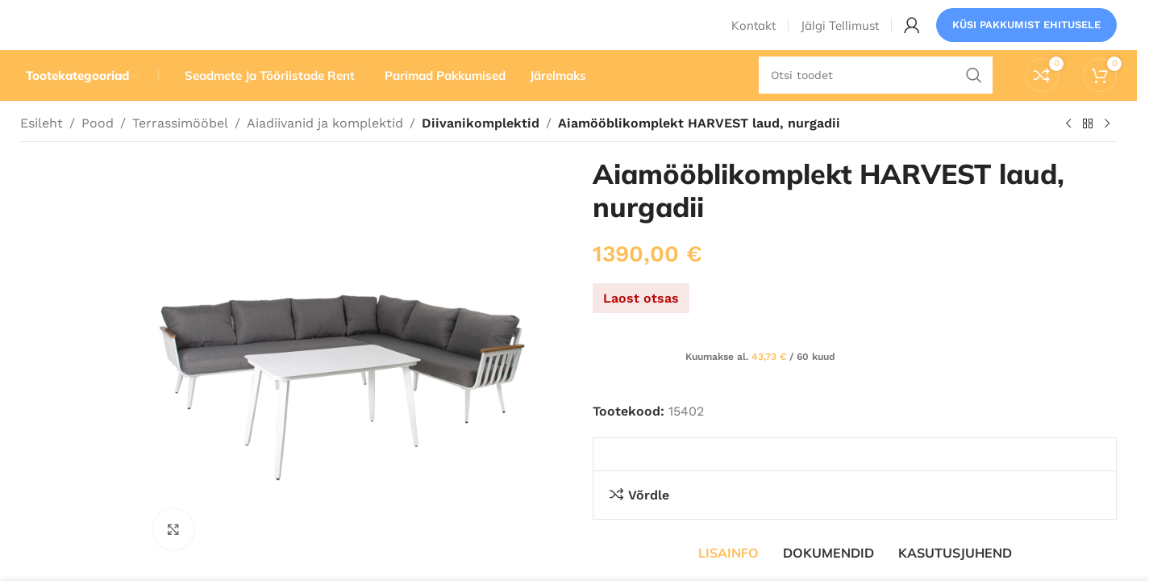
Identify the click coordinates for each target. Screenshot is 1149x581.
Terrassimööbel (180, 151)
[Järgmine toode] (1107, 152)
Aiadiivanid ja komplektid (325, 151)
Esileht (41, 151)
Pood (97, 151)
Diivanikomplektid (478, 151)
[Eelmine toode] (1068, 152)
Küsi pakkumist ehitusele (1026, 36)
